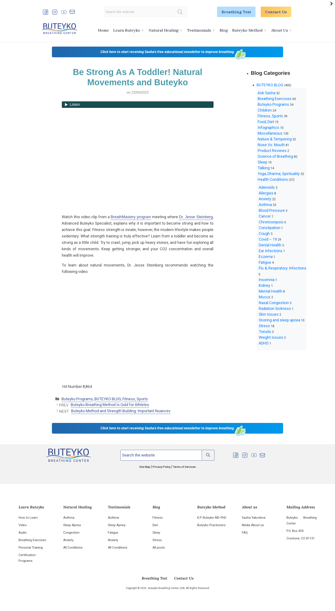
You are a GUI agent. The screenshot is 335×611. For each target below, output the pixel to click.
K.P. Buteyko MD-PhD (211, 518)
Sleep (262, 162)
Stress (264, 326)
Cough (264, 233)
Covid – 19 (268, 239)
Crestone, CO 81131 (301, 538)
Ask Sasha (266, 93)
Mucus (264, 297)
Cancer (265, 216)
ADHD (264, 343)
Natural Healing (164, 30)
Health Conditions (273, 179)
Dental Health (270, 245)
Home (103, 30)
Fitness (158, 518)
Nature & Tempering (275, 139)
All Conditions (73, 547)
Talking (264, 168)
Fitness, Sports (135, 399)
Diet (155, 525)
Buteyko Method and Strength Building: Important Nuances (120, 411)
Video (23, 525)
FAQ (245, 532)
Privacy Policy (161, 466)
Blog (224, 30)
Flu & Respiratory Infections (282, 268)
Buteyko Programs (77, 399)
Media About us (253, 525)
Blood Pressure (272, 210)
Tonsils (265, 331)
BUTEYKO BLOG (107, 399)
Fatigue (265, 262)
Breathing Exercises (275, 98)
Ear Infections (270, 251)
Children (265, 110)
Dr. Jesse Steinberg (196, 217)
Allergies (266, 193)
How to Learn (28, 518)
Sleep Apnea (72, 525)
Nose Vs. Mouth (271, 145)
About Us (279, 30)
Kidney (264, 285)
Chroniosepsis (271, 222)
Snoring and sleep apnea (279, 320)
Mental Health (270, 291)
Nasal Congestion (274, 302)
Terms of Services (184, 466)
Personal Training (31, 547)
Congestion (71, 532)
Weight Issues (271, 337)
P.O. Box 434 (295, 531)
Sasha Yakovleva (253, 518)
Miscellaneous (270, 133)
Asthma (265, 204)
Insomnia (267, 279)
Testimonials (199, 30)
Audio (23, 532)
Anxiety (265, 199)
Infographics (268, 127)
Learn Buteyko (126, 30)
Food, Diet (266, 121)
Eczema (266, 256)
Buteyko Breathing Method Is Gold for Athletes (110, 404)
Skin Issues (269, 314)
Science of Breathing (275, 156)
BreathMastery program (130, 217)
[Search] (180, 11)
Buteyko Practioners (211, 525)
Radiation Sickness (275, 308)
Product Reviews (272, 150)
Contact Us (276, 11)
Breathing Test (236, 11)
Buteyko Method (247, 30)
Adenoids (267, 187)
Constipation (269, 227)
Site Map (145, 466)
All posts (159, 547)
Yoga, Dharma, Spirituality (279, 173)
